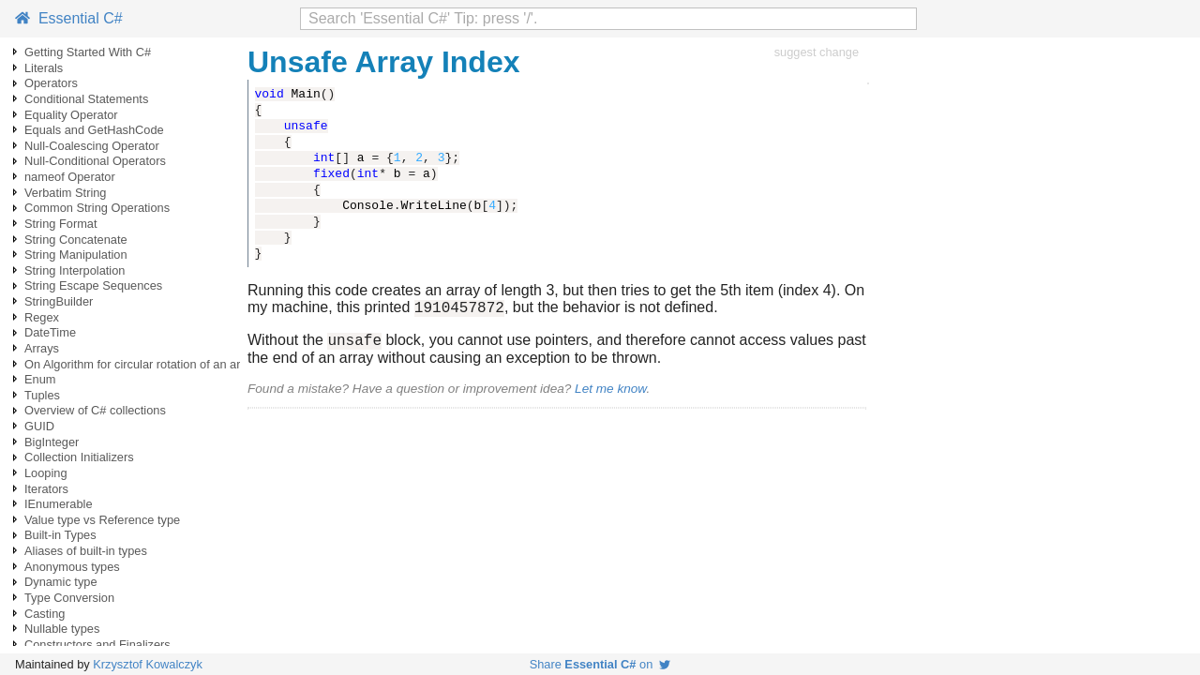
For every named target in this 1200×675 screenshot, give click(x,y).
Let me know (610, 394)
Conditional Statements (86, 99)
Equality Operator (71, 115)
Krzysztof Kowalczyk (147, 664)
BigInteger (51, 442)
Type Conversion (69, 598)
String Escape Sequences (93, 285)
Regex (41, 317)
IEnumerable (58, 504)
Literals (43, 68)
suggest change (816, 52)
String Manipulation (76, 255)
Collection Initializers (79, 457)
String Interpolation (74, 270)
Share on (600, 664)
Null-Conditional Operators (95, 161)
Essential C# (69, 18)
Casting (44, 614)
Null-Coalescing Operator (91, 146)
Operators (51, 83)
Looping (46, 473)
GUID (39, 426)
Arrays (41, 348)
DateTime (50, 332)
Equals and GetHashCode (94, 130)
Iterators (46, 489)
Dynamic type (61, 582)
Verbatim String (65, 193)
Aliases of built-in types (85, 551)
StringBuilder (58, 301)
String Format (61, 224)
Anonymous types (72, 567)
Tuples (42, 395)
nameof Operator (69, 177)
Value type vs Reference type (102, 520)
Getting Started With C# (87, 52)
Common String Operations (97, 208)
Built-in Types (60, 535)
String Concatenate (76, 239)
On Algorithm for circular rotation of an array (140, 364)
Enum (39, 379)
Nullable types (61, 629)
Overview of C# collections (95, 410)
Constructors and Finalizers (97, 645)
